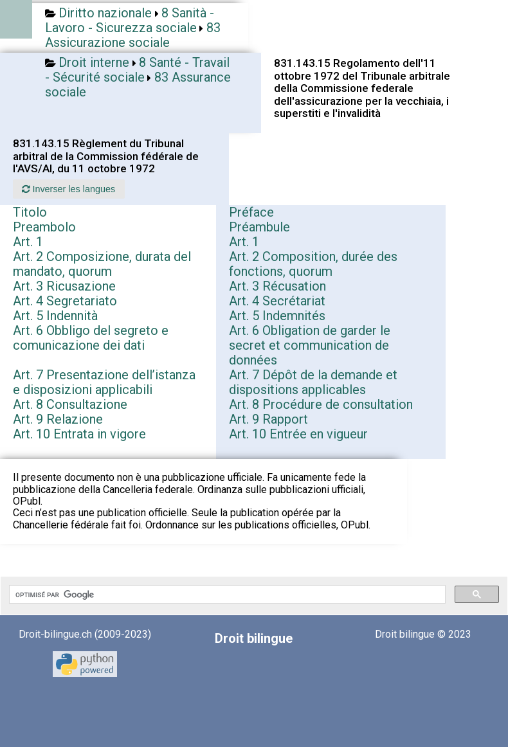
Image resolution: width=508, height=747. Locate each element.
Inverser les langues (68, 189)
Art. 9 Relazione (58, 419)
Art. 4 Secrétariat (277, 301)
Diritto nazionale (105, 13)
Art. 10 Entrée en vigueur (298, 434)
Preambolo (44, 227)
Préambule (259, 227)
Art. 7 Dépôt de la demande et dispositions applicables (313, 382)
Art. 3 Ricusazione (64, 286)
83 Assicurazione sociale (133, 35)
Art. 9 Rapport (268, 419)
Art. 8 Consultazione (70, 404)
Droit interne (94, 62)
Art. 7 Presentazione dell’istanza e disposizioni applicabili (104, 382)
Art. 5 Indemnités (277, 315)
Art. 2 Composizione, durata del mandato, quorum (102, 264)
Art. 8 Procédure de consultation (321, 404)
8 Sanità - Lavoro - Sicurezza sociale (129, 20)
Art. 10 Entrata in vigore (79, 434)
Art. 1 (28, 241)
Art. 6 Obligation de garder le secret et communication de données (309, 345)
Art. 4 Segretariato (65, 301)
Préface (251, 212)
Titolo (30, 212)
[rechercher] (226, 594)
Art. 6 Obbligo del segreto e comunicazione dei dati (90, 338)
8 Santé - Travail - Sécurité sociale (137, 70)
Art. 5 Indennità (55, 315)
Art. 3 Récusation (277, 286)
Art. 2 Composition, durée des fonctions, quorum (313, 264)
